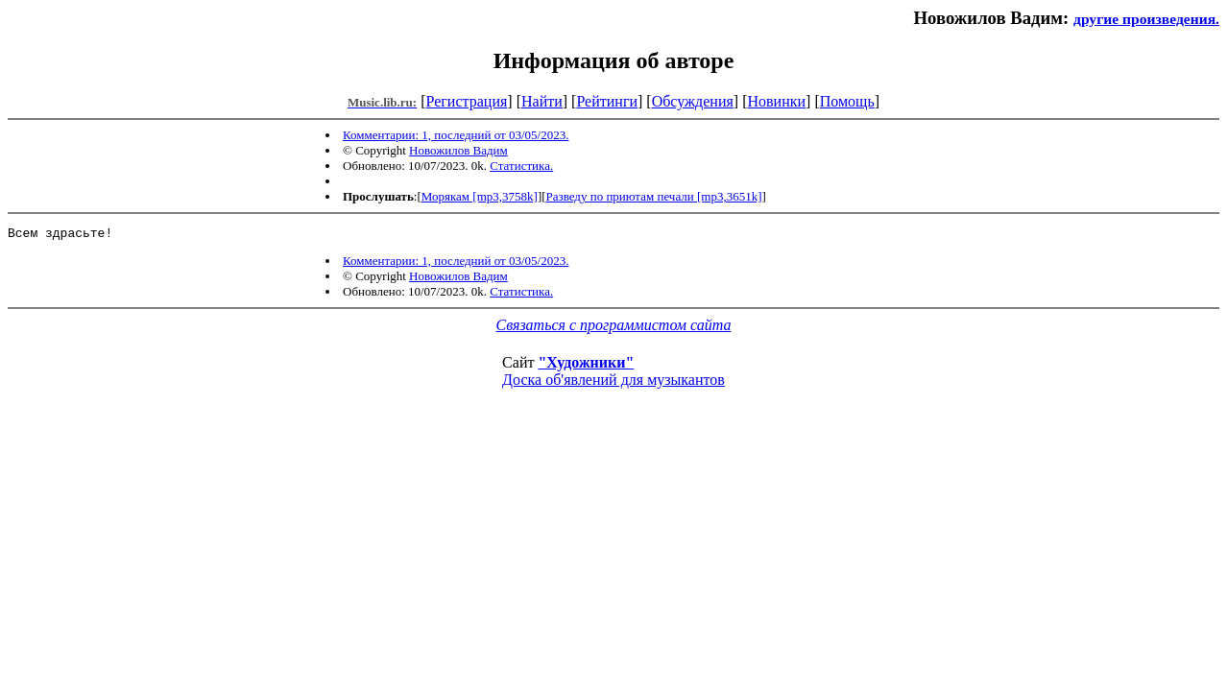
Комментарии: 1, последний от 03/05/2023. (455, 135)
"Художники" (586, 365)
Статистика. (521, 165)
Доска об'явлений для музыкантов (613, 382)
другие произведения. (1146, 19)
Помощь (847, 101)
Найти (542, 101)
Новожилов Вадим (458, 150)
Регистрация (467, 101)
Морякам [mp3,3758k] (479, 196)
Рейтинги (607, 101)
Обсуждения (693, 101)
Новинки (776, 101)
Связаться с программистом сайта (614, 328)
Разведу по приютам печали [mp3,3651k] (654, 196)
